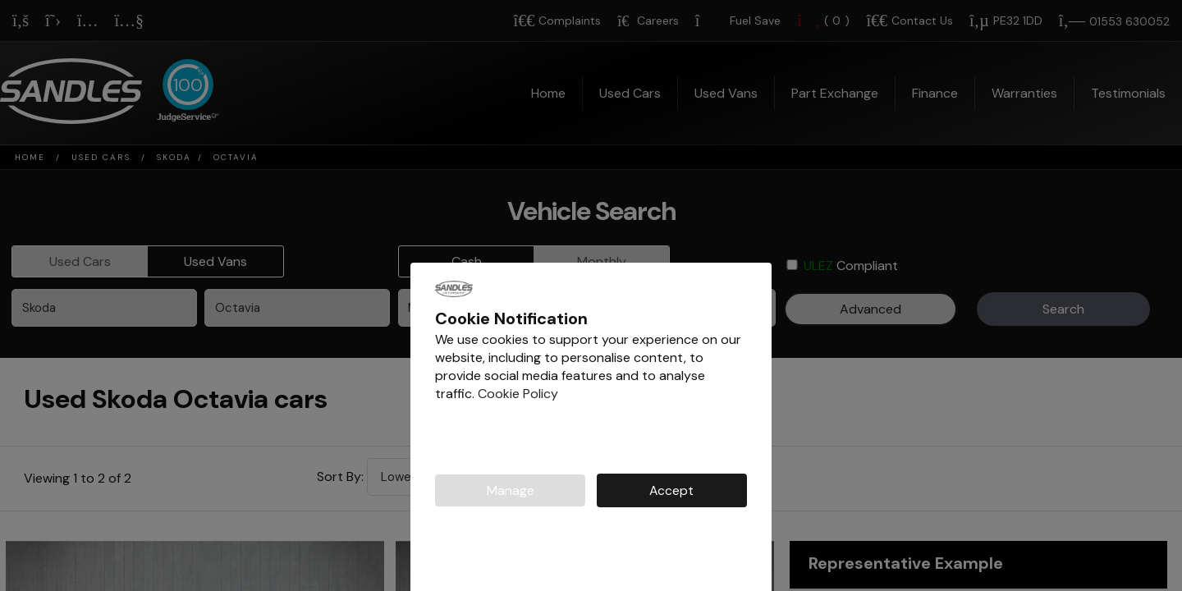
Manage (510, 490)
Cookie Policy (518, 393)
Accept (671, 490)
